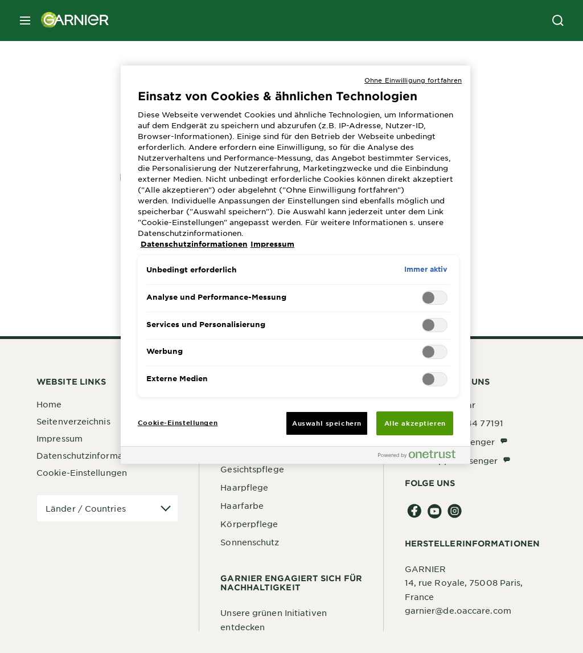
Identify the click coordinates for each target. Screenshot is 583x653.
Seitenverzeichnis (73, 421)
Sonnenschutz (249, 542)
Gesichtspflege (252, 469)
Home (48, 404)
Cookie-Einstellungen (81, 472)
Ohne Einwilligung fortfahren (413, 80)
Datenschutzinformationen (93, 455)
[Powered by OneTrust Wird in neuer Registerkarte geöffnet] (421, 457)
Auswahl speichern (327, 423)
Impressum (59, 438)
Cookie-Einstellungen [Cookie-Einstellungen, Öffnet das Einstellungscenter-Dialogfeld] (177, 422)
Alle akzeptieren (415, 423)
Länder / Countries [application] (86, 508)
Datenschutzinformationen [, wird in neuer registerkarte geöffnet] (194, 243)
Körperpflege (249, 524)
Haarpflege (244, 487)
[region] (295, 265)
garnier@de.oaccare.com (458, 610)
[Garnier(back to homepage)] (70, 20)
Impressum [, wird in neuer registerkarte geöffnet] (272, 243)
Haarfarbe (242, 505)
